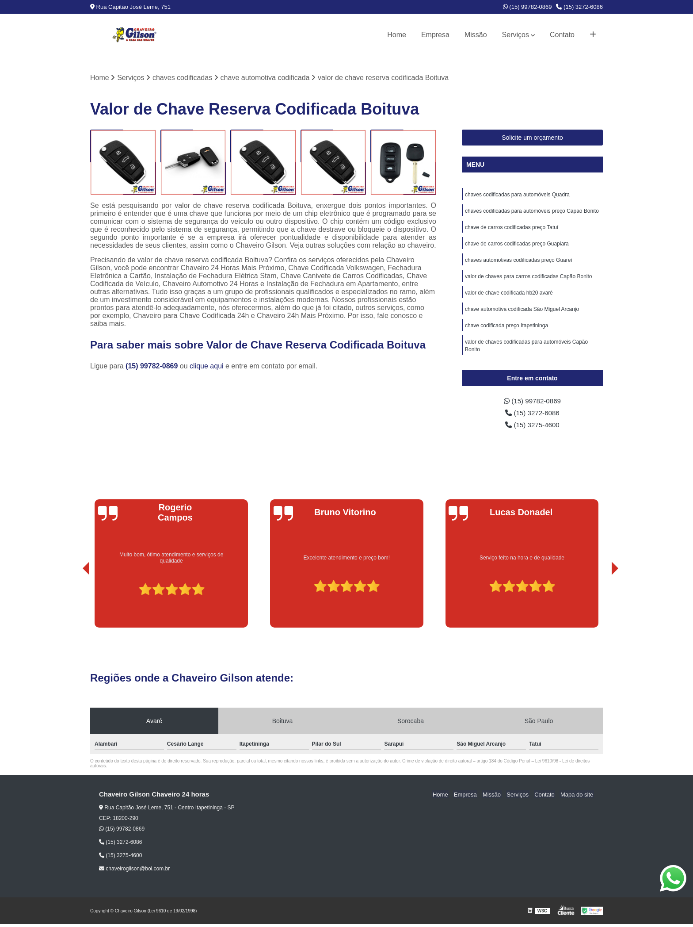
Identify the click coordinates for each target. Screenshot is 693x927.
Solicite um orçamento (532, 138)
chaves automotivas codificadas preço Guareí (518, 262)
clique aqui (207, 366)
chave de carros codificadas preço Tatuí (511, 229)
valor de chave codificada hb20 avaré (509, 296)
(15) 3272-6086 (579, 7)
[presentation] (74, 605)
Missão (476, 34)
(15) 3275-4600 (532, 427)
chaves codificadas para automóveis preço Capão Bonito (532, 212)
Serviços (515, 34)
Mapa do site (577, 797)
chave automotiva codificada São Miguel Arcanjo (522, 313)
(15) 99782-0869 (527, 7)
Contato (562, 34)
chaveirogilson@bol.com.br (134, 872)
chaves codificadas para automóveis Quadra (517, 195)
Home (396, 34)
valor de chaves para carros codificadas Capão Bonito (528, 279)
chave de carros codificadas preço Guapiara (517, 245)
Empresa (435, 34)
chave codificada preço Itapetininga (506, 329)
